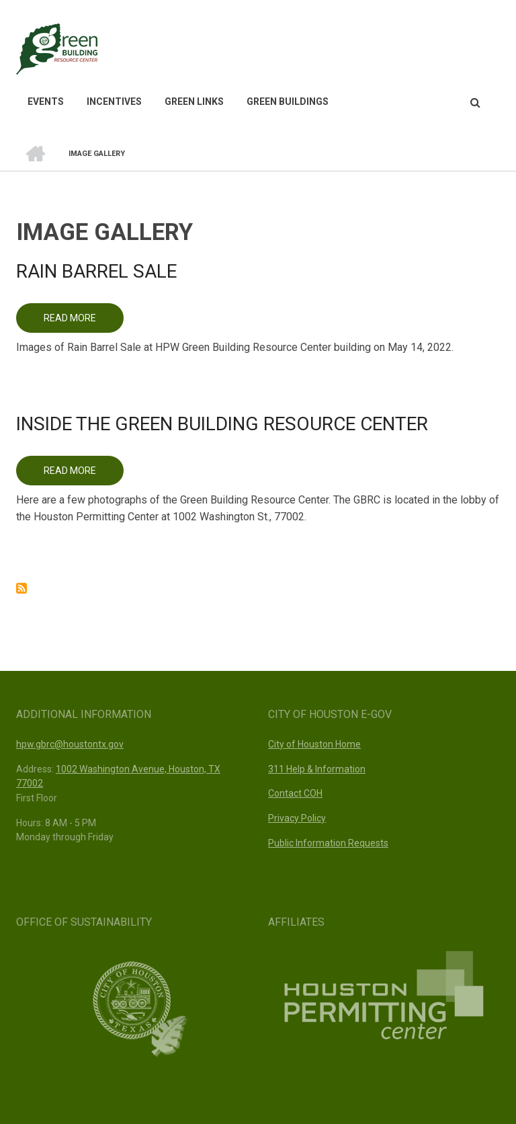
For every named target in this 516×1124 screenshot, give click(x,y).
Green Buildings (288, 101)
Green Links (194, 101)
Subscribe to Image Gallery (21, 588)
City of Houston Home (314, 744)
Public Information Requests (328, 843)
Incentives (114, 101)
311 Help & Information (317, 769)
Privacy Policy (297, 818)
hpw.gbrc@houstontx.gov (70, 744)
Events (46, 101)
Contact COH (295, 793)
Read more (84, 323)
